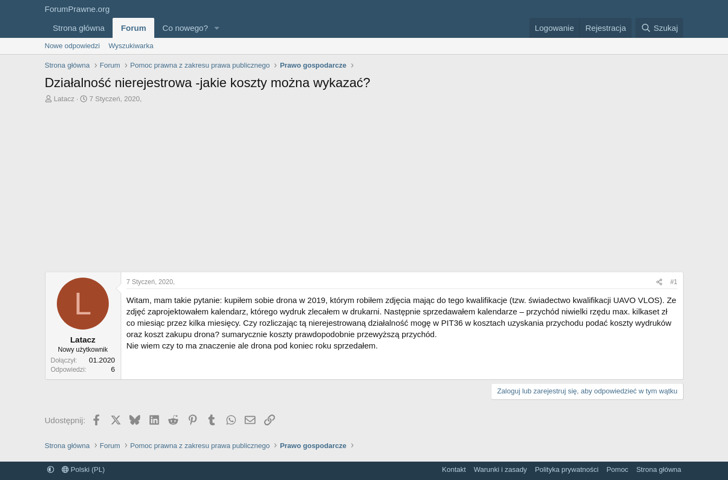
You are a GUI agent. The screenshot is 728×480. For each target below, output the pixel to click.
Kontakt (454, 469)
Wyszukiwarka (130, 46)
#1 (673, 282)
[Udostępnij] (659, 282)
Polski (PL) (83, 469)
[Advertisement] (364, 185)
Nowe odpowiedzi (72, 46)
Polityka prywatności (567, 469)
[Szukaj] (659, 28)
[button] (216, 28)
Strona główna (79, 27)
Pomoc (617, 469)
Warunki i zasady (500, 469)
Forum (133, 27)
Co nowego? (185, 27)
